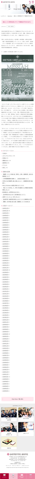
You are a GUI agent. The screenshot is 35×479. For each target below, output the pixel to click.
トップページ (3, 16)
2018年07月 (5, 384)
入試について (26, 428)
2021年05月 (5, 308)
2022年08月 (5, 274)
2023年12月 (5, 237)
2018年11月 (5, 374)
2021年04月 (5, 310)
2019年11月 (5, 346)
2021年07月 (5, 303)
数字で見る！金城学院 (9, 414)
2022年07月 (5, 277)
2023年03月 (5, 258)
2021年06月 (5, 305)
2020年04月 (5, 334)
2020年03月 (5, 336)
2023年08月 (5, 246)
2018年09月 (5, 379)
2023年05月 (5, 253)
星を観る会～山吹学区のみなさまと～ (11, 192)
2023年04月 (5, 255)
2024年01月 (5, 234)
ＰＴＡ (4, 165)
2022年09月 (5, 272)
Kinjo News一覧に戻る (17, 399)
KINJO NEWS (26, 413)
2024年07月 (5, 220)
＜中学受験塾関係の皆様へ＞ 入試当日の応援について (15, 178)
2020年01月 (5, 341)
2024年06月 (5, 222)
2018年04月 (5, 391)
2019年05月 (5, 360)
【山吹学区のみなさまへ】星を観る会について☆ (14, 194)
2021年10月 (5, 296)
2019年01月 (5, 369)
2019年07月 (5, 355)
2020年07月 (5, 327)
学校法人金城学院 (14, 463)
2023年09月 (5, 244)
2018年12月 (5, 372)
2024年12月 (5, 208)
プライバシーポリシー (16, 465)
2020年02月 (5, 339)
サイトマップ (8, 465)
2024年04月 (5, 227)
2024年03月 (5, 229)
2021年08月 (5, 301)
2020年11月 (5, 322)
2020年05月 (5, 331)
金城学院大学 (17, 462)
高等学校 (4, 163)
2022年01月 (5, 289)
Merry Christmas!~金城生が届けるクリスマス (13, 185)
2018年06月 (5, 386)
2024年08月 (5, 218)
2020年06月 (5, 329)
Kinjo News (10, 16)
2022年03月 (5, 284)
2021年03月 (5, 312)
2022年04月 (5, 282)
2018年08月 (5, 381)
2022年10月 (5, 270)
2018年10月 (5, 376)
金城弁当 (9, 443)
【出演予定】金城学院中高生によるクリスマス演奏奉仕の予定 (17, 199)
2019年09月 (5, 350)
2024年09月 (5, 215)
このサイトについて (25, 465)
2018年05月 (5, 388)
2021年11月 (5, 293)
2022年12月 (5, 265)
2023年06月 (5, 251)
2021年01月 (5, 317)
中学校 (4, 158)
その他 (4, 153)
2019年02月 (5, 367)
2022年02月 (5, 286)
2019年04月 (5, 362)
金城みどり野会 (21, 463)
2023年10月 (5, 241)
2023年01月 (5, 263)
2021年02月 (5, 315)
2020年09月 (5, 324)
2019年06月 (5, 358)
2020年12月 (5, 320)
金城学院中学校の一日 (9, 428)
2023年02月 (5, 260)
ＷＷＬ (4, 167)
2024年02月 (5, 232)
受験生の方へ (5, 160)
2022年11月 (5, 267)
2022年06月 (5, 279)
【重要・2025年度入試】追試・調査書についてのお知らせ (16, 201)
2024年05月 (5, 225)
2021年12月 (5, 291)
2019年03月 (5, 365)
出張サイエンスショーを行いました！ (11, 197)
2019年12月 (5, 343)
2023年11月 (5, 239)
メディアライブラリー (7, 156)
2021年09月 (5, 298)
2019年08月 (5, 353)
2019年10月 (5, 348)
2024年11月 (5, 210)
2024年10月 (5, 213)
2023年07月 (5, 248)
